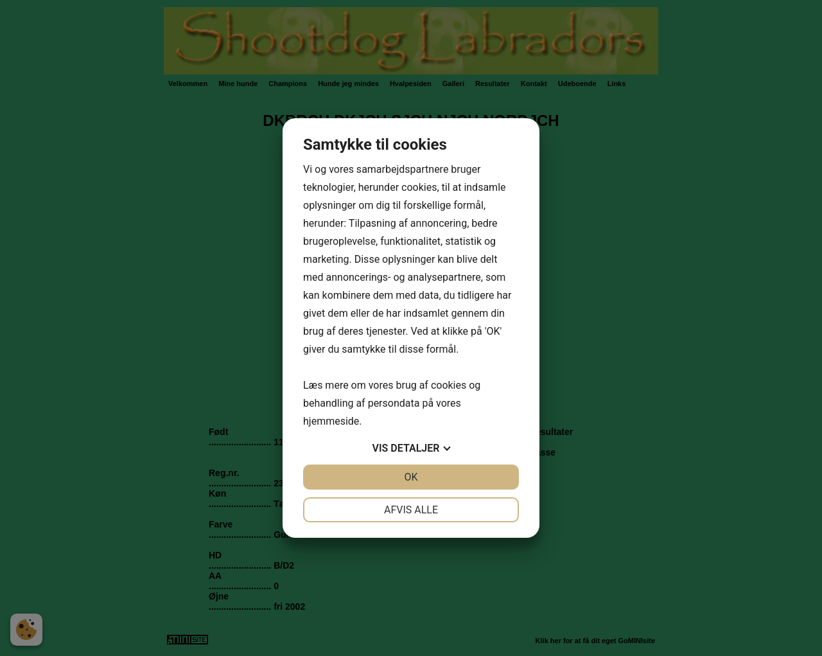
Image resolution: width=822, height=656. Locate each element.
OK (410, 477)
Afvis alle (411, 510)
